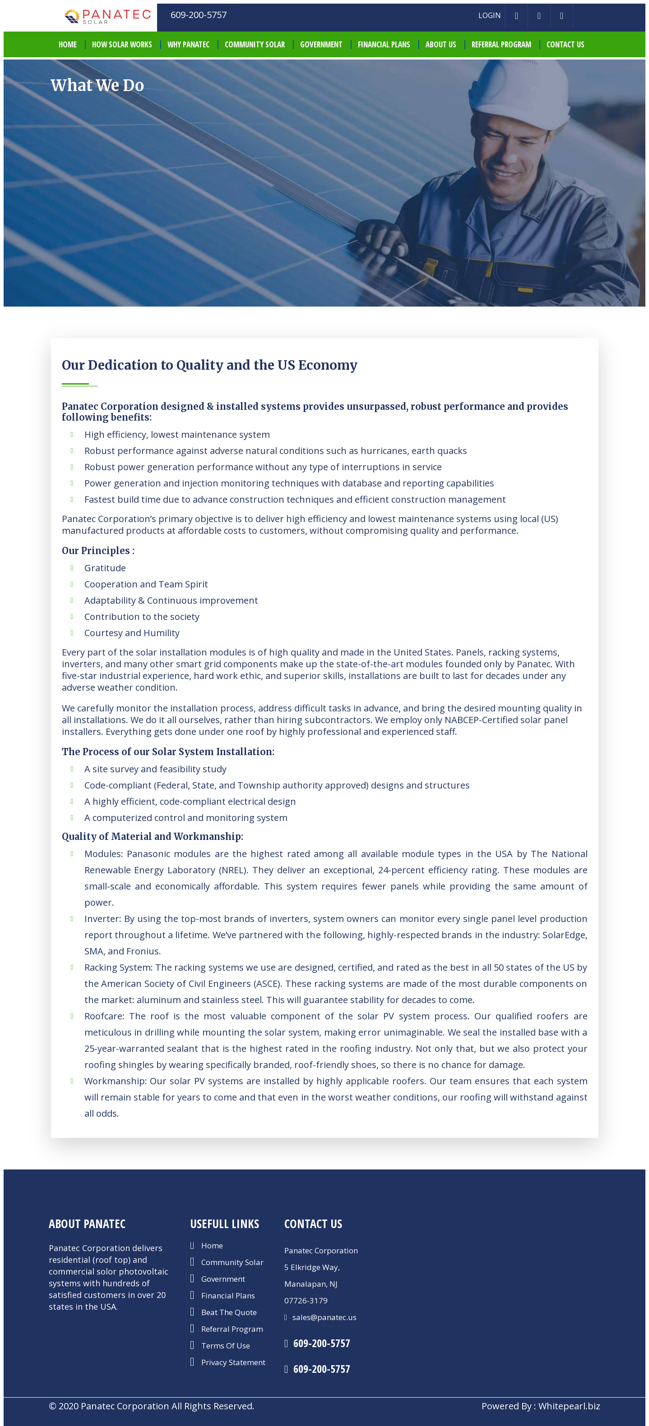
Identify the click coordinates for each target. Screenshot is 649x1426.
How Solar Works (122, 44)
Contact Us (565, 44)
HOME (68, 44)
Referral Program (501, 44)
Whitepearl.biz (569, 1406)
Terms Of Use (225, 1346)
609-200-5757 (321, 1342)
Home (212, 1246)
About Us (441, 44)
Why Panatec (188, 44)
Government (321, 44)
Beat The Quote (229, 1313)
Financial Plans (384, 44)
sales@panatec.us (324, 1317)
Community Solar (255, 44)
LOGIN (489, 15)
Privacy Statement (233, 1363)
